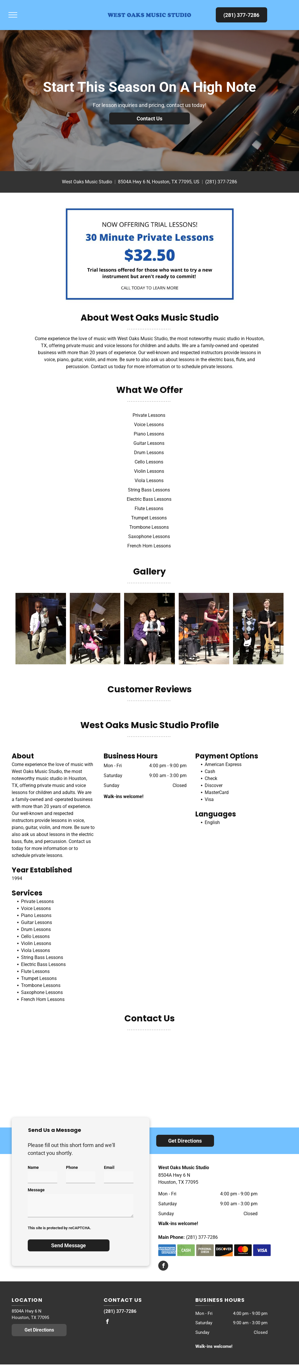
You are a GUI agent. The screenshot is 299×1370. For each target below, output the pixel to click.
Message (36, 1190)
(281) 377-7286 (221, 182)
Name (33, 1167)
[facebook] (163, 1266)
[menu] (12, 14)
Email (109, 1167)
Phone (72, 1167)
